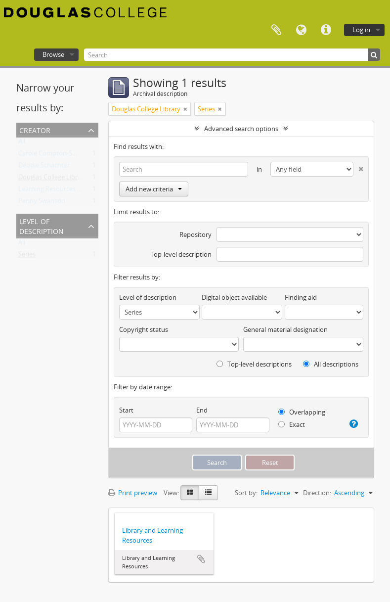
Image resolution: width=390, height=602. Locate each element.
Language (301, 30)
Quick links (325, 30)
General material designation (285, 329)
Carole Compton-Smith (52, 155)
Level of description (41, 225)
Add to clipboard (201, 559)
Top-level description (181, 254)
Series (27, 256)
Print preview (132, 492)
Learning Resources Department (65, 190)
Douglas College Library (52, 179)
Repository (195, 234)
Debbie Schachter (44, 167)
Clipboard (276, 30)
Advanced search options (241, 128)
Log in (361, 29)
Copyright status (143, 329)
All (21, 143)
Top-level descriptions (254, 364)
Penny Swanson (41, 202)
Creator (34, 129)
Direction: (317, 492)
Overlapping (301, 412)
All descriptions (330, 364)
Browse (53, 54)
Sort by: (246, 492)
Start (126, 410)
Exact (291, 424)
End (202, 410)
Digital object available (234, 297)
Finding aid (301, 297)
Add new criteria (154, 189)
